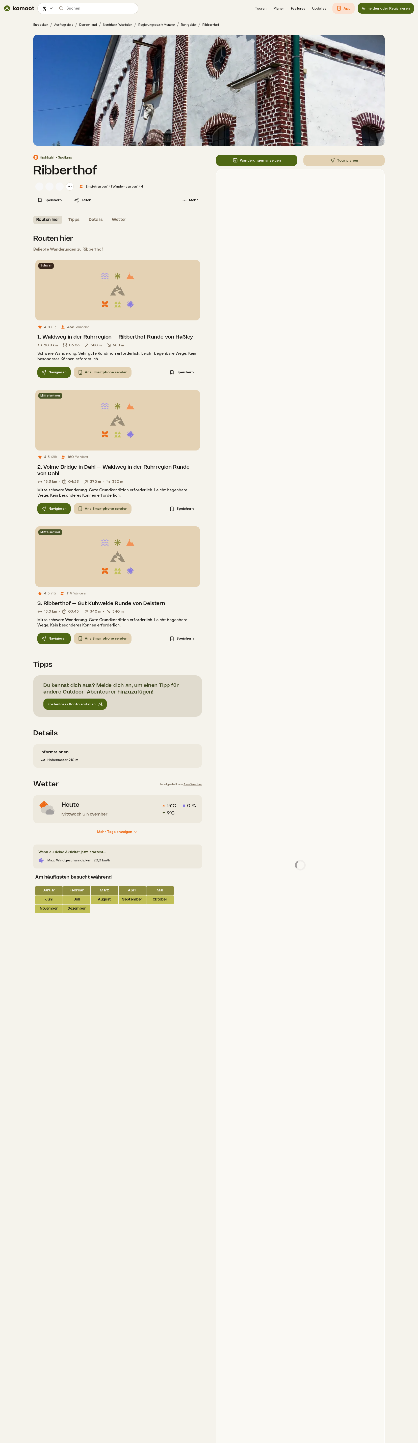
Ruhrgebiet (188, 24)
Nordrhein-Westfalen (117, 24)
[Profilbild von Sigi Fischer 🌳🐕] (49, 187)
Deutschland (88, 24)
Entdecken (40, 24)
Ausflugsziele (63, 24)
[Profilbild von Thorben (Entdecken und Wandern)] (60, 187)
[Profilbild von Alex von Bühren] (39, 187)
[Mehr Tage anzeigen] (117, 831)
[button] (261, 8)
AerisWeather (193, 784)
